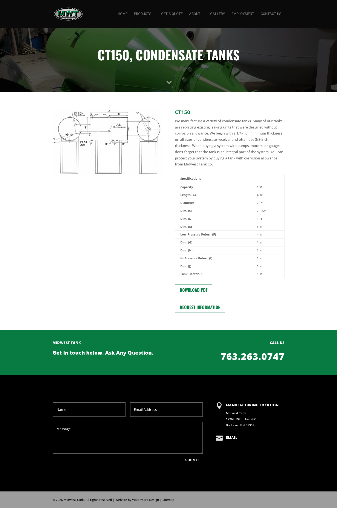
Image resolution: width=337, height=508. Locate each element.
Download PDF (194, 290)
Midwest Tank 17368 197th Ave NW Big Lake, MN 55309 (241, 419)
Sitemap (168, 500)
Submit (192, 460)
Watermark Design (145, 500)
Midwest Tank (74, 500)
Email (231, 437)
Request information (200, 307)
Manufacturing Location (252, 405)
